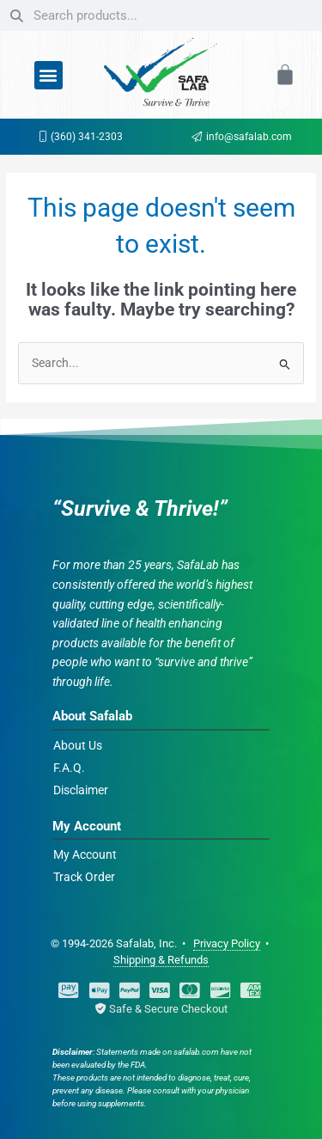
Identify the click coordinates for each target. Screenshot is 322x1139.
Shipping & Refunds (161, 959)
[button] (48, 75)
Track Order (84, 877)
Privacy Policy (226, 943)
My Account (85, 854)
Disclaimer (80, 790)
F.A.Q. (69, 768)
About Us (77, 745)
